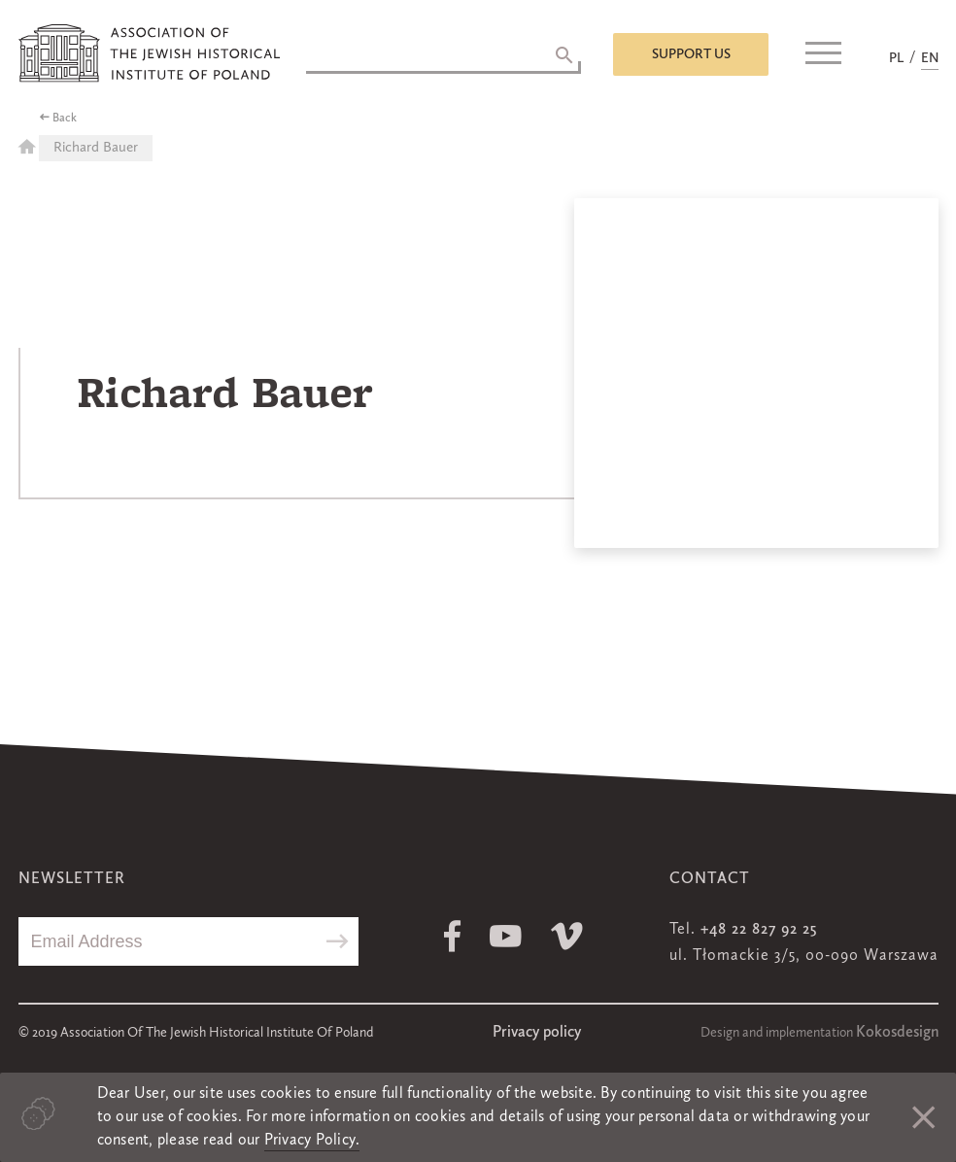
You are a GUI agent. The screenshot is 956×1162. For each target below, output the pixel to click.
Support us (691, 54)
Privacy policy (537, 1033)
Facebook (452, 936)
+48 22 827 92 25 (758, 930)
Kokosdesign (897, 1033)
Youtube (505, 936)
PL (896, 58)
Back (64, 118)
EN (930, 58)
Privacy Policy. (312, 1140)
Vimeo (567, 936)
